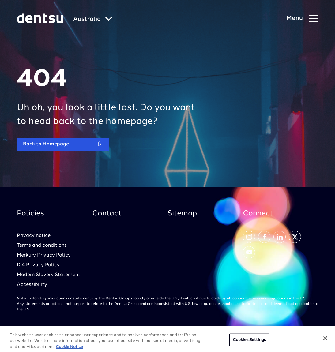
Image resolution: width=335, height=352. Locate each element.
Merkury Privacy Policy (44, 255)
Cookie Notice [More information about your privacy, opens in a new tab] (69, 348)
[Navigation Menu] (302, 18)
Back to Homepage (63, 144)
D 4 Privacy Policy (38, 265)
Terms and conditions (42, 245)
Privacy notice (34, 235)
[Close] (325, 339)
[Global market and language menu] (92, 19)
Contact (107, 213)
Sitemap (182, 213)
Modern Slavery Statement (48, 274)
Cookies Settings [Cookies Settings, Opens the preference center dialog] (249, 341)
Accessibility (32, 284)
